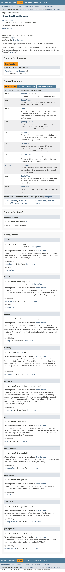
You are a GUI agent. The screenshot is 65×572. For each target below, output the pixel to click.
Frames (28, 6)
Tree (30, 2)
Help (45, 2)
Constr (23, 9)
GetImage (25, 165)
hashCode (42, 201)
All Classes (48, 6)
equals (14, 201)
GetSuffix (25, 176)
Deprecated (37, 2)
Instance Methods (27, 87)
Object (13, 38)
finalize (23, 201)
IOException (36, 247)
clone (6, 201)
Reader (22, 71)
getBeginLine (26, 132)
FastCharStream (11, 71)
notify (51, 201)
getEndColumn (26, 143)
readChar (25, 187)
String (8, 165)
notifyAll (8, 203)
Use (25, 2)
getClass (32, 201)
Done (23, 109)
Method (30, 9)
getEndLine (26, 154)
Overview (4, 2)
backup (24, 94)
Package (12, 2)
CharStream (7, 28)
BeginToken (26, 100)
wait (27, 203)
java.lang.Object (8, 20)
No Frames (36, 6)
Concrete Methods (46, 87)
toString (19, 203)
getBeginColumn (27, 122)
